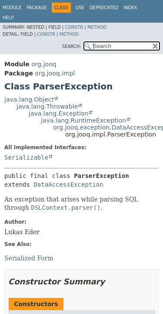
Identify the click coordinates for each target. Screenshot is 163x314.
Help (8, 17)
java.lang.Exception (58, 113)
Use (80, 7)
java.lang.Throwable (47, 106)
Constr (74, 27)
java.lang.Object (29, 99)
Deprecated (104, 7)
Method (96, 27)
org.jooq (43, 64)
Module (12, 7)
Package (37, 7)
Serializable (26, 157)
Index (130, 7)
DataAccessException (68, 184)
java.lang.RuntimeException (83, 120)
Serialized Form (28, 258)
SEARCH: (71, 46)
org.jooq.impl (55, 73)
